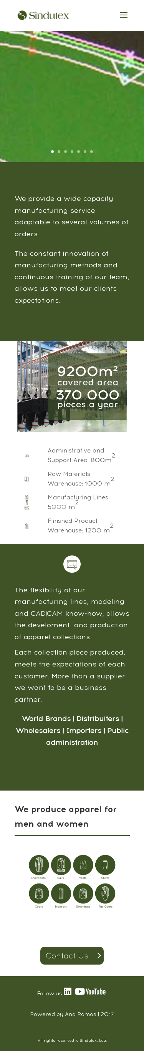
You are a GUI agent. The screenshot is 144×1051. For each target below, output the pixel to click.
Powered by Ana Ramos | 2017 (72, 1014)
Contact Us (67, 955)
